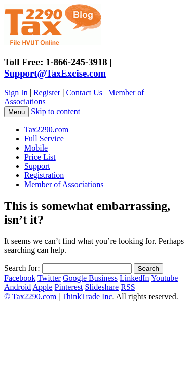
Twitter (49, 278)
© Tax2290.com (31, 296)
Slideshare (102, 287)
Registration (44, 175)
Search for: (22, 268)
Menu (16, 112)
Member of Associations (63, 184)
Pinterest (69, 287)
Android (17, 287)
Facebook (19, 278)
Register (46, 92)
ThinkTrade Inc (87, 296)
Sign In (16, 92)
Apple (42, 287)
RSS (128, 287)
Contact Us (84, 92)
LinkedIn (134, 278)
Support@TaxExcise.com (55, 73)
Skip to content (55, 111)
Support (37, 166)
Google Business (90, 278)
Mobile (36, 147)
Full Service (44, 138)
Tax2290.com (46, 129)
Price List (40, 157)
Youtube (164, 278)
